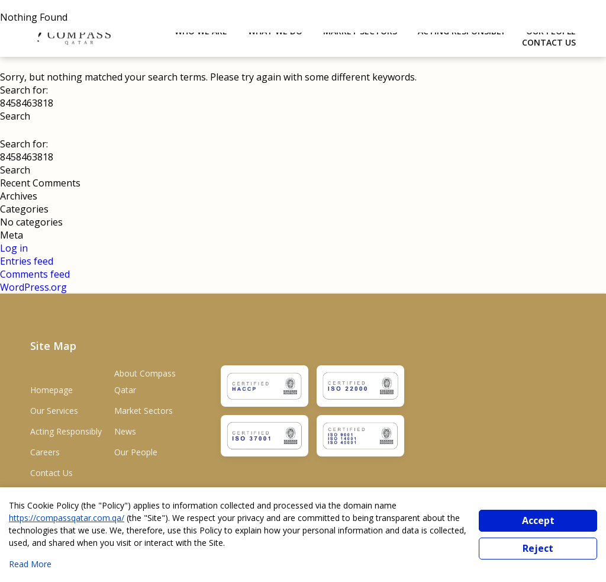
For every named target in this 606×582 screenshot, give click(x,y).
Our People (135, 452)
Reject (538, 548)
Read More (30, 564)
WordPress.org (33, 287)
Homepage (51, 389)
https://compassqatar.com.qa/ (66, 517)
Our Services (54, 410)
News (125, 431)
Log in (14, 248)
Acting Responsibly (66, 431)
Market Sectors (143, 410)
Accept (538, 520)
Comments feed (35, 274)
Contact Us (549, 42)
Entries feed (26, 261)
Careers (45, 452)
